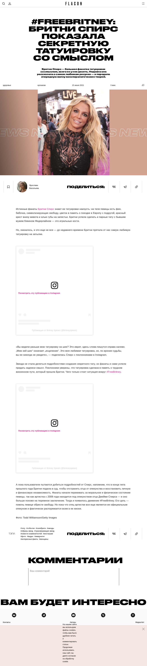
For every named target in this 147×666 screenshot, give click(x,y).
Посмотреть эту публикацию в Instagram (39, 293)
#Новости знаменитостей (31, 534)
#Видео (30, 536)
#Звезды (50, 528)
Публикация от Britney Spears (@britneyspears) (54, 330)
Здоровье (7, 85)
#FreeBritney (114, 371)
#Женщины (43, 539)
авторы (73, 622)
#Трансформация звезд (44, 531)
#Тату (22, 528)
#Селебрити (41, 528)
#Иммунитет (39, 536)
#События (30, 528)
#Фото (23, 536)
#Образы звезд (26, 531)
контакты (6, 622)
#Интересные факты (29, 539)
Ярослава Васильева (34, 186)
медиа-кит (139, 622)
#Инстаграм (48, 534)
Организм (41, 85)
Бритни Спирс (46, 209)
